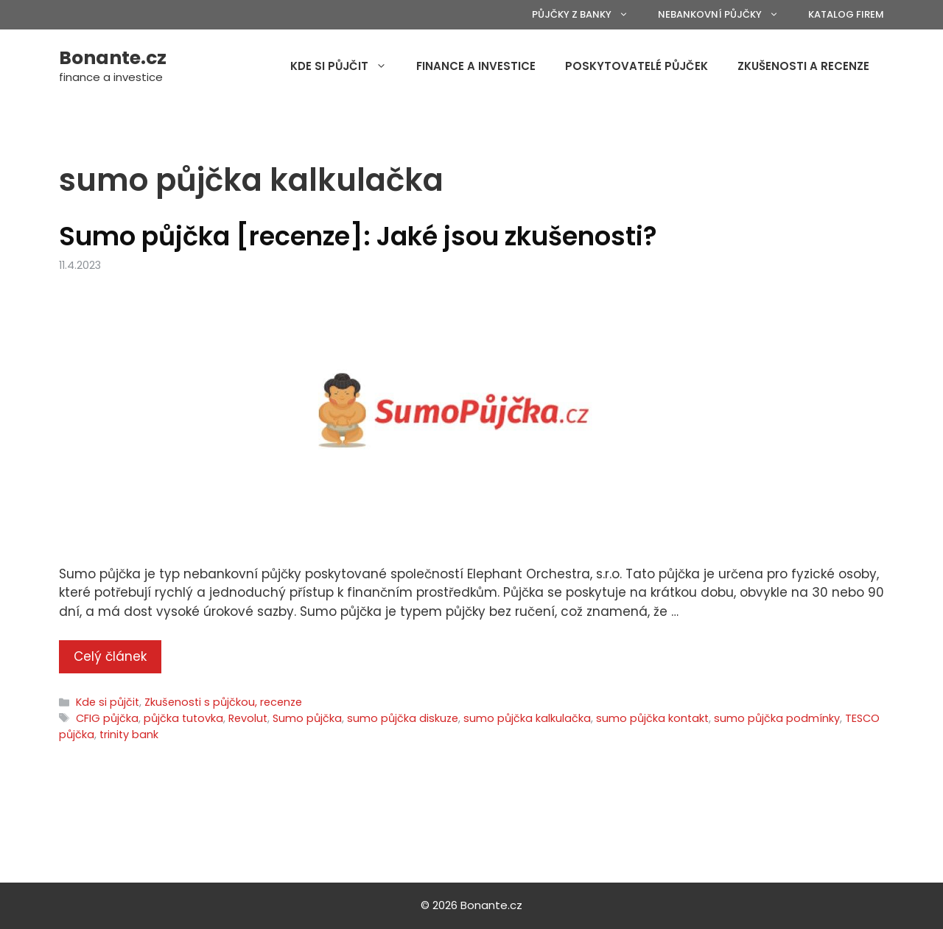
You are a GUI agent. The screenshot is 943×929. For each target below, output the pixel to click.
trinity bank (128, 734)
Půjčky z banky (587, 14)
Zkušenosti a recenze (803, 66)
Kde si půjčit (346, 66)
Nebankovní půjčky (725, 14)
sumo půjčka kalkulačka (527, 718)
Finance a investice (476, 66)
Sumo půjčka (307, 718)
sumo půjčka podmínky (777, 718)
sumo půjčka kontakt (652, 718)
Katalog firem (846, 14)
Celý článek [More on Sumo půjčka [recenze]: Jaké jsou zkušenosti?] (110, 656)
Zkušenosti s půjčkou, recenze (223, 702)
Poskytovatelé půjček (636, 66)
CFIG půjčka (107, 718)
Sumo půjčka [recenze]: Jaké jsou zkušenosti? (358, 236)
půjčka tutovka (183, 718)
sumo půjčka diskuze (402, 718)
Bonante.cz (112, 58)
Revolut (247, 718)
